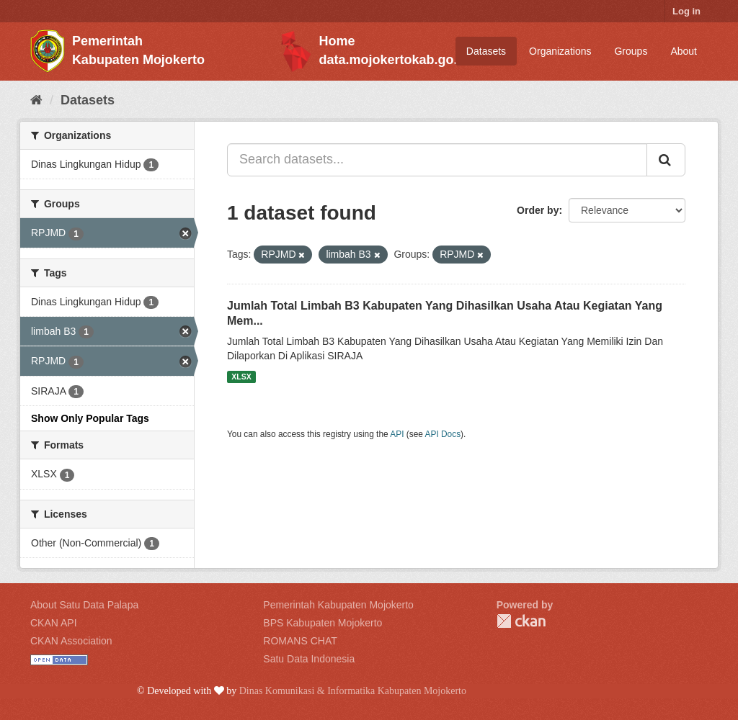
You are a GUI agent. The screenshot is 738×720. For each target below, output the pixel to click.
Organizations (560, 51)
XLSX (241, 376)
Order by (538, 210)
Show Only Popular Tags (90, 418)
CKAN (521, 621)
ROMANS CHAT (300, 641)
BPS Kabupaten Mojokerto (322, 623)
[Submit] (665, 159)
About (683, 51)
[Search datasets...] (437, 159)
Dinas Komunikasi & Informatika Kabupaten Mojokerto (352, 690)
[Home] (36, 100)
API (397, 434)
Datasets (486, 51)
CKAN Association (71, 641)
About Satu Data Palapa (84, 605)
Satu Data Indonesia (309, 659)
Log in (686, 11)
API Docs (443, 434)
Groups (630, 51)
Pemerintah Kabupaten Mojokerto (338, 605)
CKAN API (53, 623)
